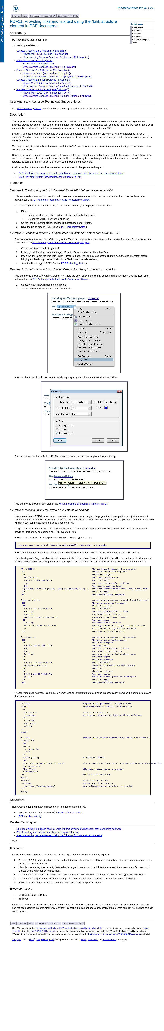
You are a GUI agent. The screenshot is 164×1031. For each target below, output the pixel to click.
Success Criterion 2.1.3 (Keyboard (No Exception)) (43, 70)
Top (13, 923)
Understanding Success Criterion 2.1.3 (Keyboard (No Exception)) (57, 76)
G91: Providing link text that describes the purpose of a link (49, 177)
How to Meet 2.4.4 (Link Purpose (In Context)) (47, 83)
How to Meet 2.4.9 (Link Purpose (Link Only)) (46, 92)
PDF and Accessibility (30, 816)
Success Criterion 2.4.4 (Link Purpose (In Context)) (43, 79)
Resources (136, 36)
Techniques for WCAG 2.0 (135, 8)
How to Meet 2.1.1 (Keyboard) (39, 63)
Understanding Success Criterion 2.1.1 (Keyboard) (49, 67)
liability (84, 939)
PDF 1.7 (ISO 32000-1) (70, 812)
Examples (136, 34)
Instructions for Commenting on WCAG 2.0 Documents (114, 934)
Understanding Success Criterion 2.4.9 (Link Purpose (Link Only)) (57, 96)
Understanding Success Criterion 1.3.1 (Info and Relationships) (56, 57)
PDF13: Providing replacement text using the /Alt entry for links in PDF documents (59, 835)
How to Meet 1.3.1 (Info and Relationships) (45, 54)
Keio (51, 939)
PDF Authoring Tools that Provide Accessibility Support (61, 199)
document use (109, 939)
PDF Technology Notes (29, 108)
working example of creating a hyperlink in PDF (83, 503)
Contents (16, 16)
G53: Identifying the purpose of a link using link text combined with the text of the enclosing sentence (71, 173)
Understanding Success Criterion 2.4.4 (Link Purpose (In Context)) (58, 86)
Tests (134, 43)
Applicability (137, 27)
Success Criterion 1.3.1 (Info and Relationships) (41, 50)
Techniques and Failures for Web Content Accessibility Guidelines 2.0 (68, 928)
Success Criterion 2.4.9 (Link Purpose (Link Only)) (42, 89)
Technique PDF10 (42, 16)
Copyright (16, 939)
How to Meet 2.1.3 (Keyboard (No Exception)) (47, 73)
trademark (93, 939)
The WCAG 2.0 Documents (43, 931)
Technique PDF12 (67, 16)
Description (137, 30)
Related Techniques (140, 40)
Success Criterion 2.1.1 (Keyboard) (34, 60)
